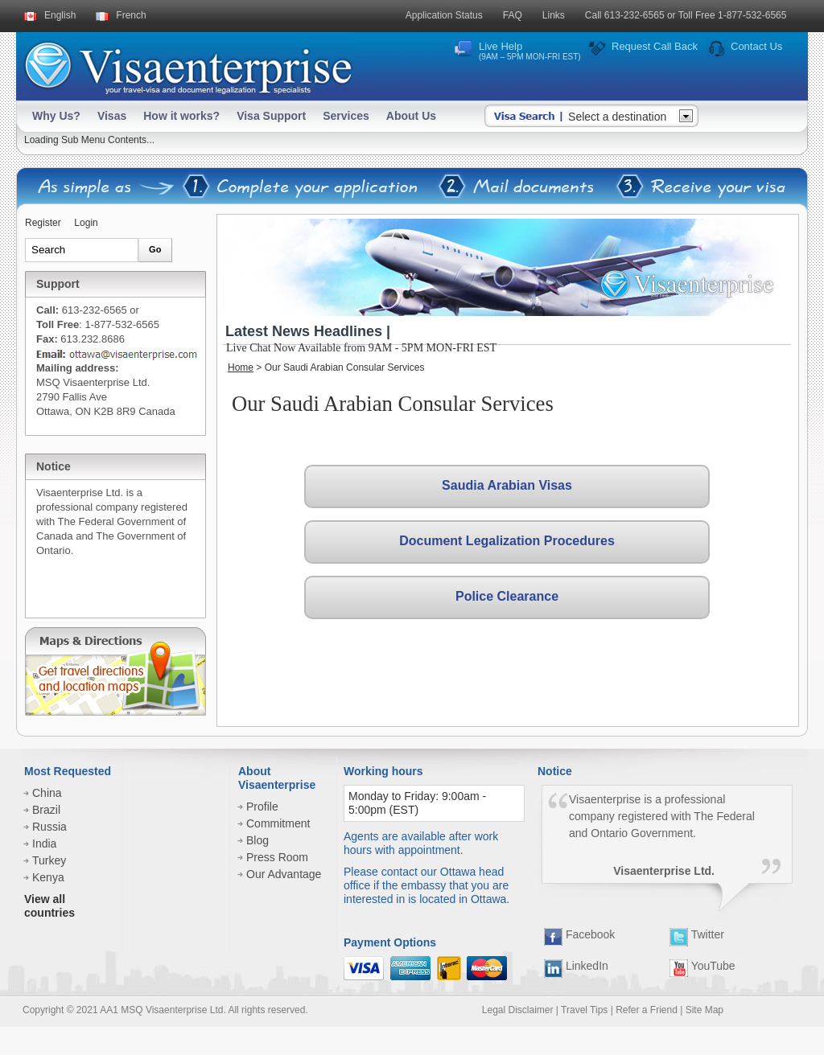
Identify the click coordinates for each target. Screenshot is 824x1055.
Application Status (444, 15)
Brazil (46, 809)
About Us (411, 115)
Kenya (48, 877)
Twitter (697, 934)
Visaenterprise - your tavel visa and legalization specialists (188, 64)
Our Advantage (283, 874)
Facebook (579, 934)
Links (553, 15)
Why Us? (56, 115)
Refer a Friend (647, 1010)
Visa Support (271, 115)
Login (85, 222)
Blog (257, 840)
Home (240, 367)
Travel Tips (584, 1010)
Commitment (278, 823)
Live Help (530, 50)
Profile (262, 806)
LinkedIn (576, 965)
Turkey (49, 860)
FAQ (512, 15)
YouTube (702, 965)
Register (43, 222)
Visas (111, 115)
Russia (49, 826)
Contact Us (756, 46)
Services (346, 115)
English (60, 15)
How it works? (181, 115)
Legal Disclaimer (518, 1010)
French (131, 15)
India (44, 843)
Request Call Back (655, 46)
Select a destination (617, 116)
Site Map (704, 1010)
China (47, 792)
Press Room (277, 857)
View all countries (49, 906)
